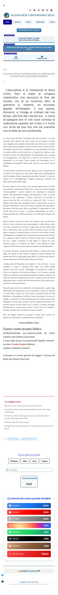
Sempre (45, 461)
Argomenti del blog (29, 30)
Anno (34, 461)
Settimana (14, 461)
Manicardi (46, 22)
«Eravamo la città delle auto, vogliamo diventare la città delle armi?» (29, 48)
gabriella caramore (29, 439)
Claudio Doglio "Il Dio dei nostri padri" (17, 423)
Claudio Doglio (18, 344)
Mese (25, 461)
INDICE (7, 22)
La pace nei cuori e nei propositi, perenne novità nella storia (24, 406)
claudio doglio (13, 439)
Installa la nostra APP (29, 571)
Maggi (34, 22)
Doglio (23, 22)
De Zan (12, 22)
